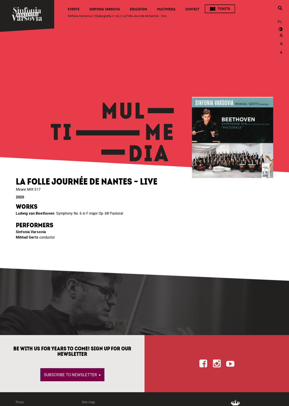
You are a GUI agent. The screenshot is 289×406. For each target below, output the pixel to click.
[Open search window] (279, 8)
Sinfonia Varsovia (104, 9)
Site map (88, 402)
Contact (192, 9)
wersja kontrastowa (280, 30)
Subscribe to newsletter (71, 374)
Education (138, 9)
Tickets (224, 9)
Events (73, 9)
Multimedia (166, 9)
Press (20, 402)
